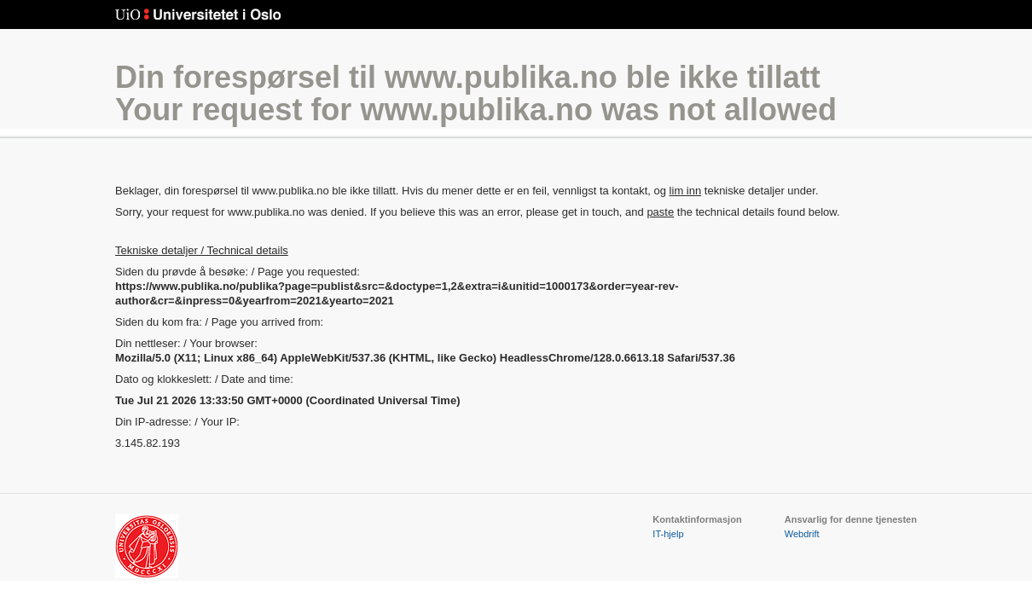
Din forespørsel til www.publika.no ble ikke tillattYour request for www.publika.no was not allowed (476, 93)
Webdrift (802, 534)
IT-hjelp (667, 534)
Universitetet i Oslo (198, 15)
